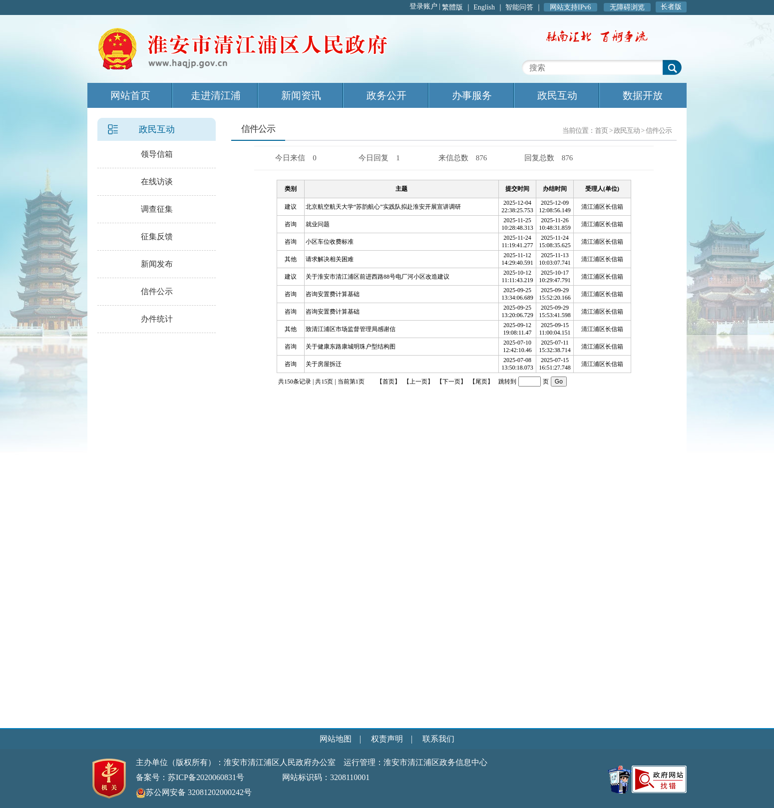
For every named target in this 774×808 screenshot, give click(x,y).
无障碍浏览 (627, 7)
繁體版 (452, 7)
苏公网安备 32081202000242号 (194, 792)
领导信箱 (157, 154)
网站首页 (130, 95)
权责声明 (387, 739)
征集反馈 (157, 236)
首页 (601, 130)
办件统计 (157, 319)
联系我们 (438, 739)
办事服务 (472, 95)
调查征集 (157, 209)
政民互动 (557, 95)
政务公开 (386, 95)
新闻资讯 (301, 95)
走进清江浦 (216, 95)
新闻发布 (157, 264)
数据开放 (643, 95)
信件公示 (157, 291)
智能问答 (519, 7)
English (484, 7)
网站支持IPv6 (570, 7)
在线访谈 (157, 181)
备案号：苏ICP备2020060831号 (190, 777)
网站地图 (336, 739)
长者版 (671, 6)
